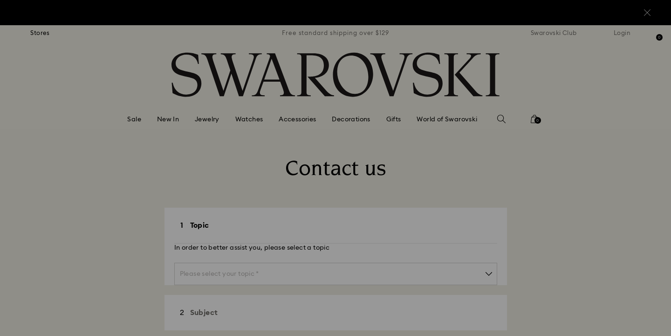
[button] (489, 113)
